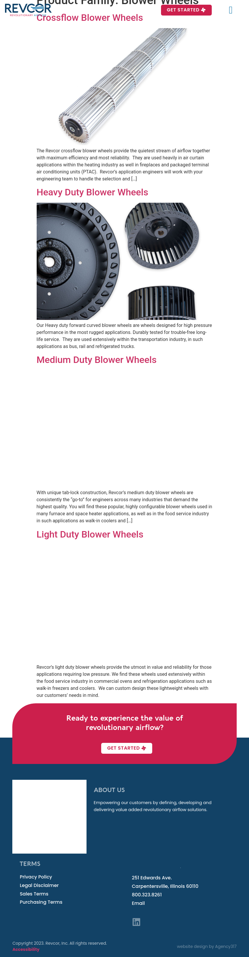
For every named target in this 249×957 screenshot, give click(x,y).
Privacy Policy (36, 877)
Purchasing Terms (41, 902)
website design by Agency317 (206, 946)
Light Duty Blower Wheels (90, 534)
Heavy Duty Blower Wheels (92, 192)
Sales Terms (34, 894)
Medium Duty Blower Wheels (97, 359)
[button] (230, 10)
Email (138, 903)
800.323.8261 (147, 894)
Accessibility (25, 949)
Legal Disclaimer (39, 885)
